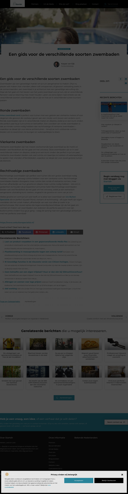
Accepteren (78, 480)
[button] (122, 474)
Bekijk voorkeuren (109, 480)
